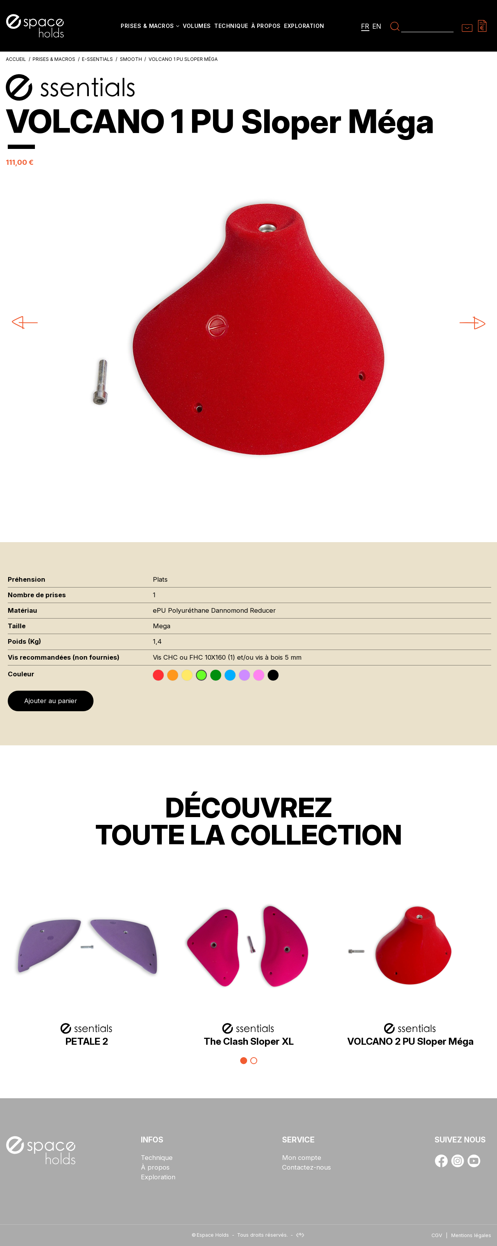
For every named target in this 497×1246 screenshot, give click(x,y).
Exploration (158, 1177)
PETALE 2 (87, 1041)
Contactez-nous (306, 1167)
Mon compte (301, 1157)
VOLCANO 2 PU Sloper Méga (410, 1041)
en (376, 26)
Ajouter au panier (50, 701)
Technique (157, 1157)
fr (365, 26)
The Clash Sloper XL (249, 1041)
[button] (150, 26)
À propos (155, 1167)
